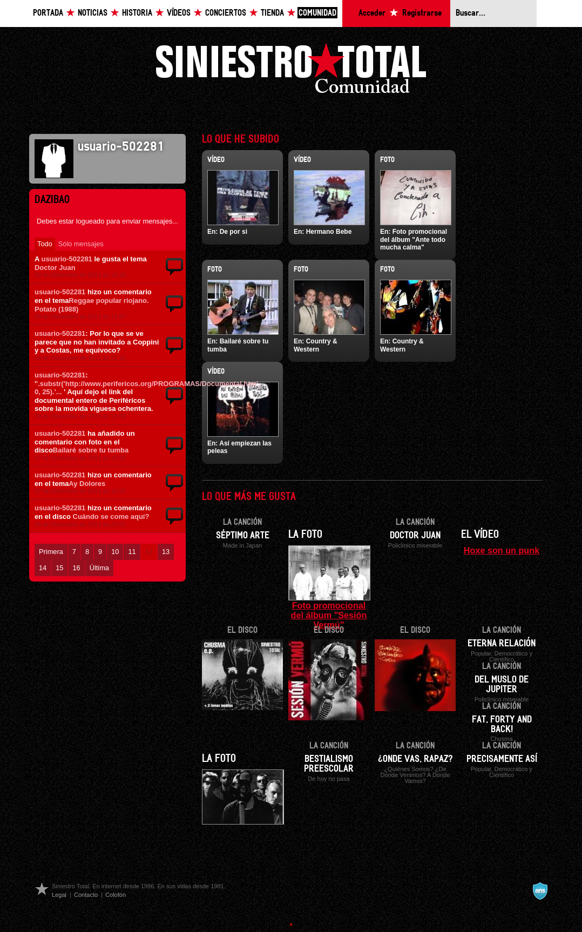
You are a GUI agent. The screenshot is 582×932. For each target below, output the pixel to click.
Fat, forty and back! (502, 724)
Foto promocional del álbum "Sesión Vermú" (329, 615)
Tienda (272, 13)
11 (132, 552)
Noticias (92, 13)
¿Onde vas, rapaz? (415, 759)
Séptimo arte (242, 535)
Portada (48, 13)
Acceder (371, 13)
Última (99, 568)
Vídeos (179, 13)
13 (166, 552)
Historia (137, 13)
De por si (233, 231)
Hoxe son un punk (501, 550)
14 (42, 568)
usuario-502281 (66, 259)
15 (59, 568)
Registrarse (422, 13)
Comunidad (317, 13)
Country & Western (315, 345)
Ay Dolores (87, 483)
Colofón (115, 895)
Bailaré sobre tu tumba (90, 450)
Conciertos (225, 13)
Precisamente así (501, 759)
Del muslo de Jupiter (502, 685)
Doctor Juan (55, 268)
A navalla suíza (539, 891)
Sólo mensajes (81, 244)
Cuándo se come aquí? (111, 516)
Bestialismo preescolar (329, 764)
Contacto (86, 895)
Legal (59, 895)
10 (115, 552)
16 (76, 568)
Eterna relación (502, 643)
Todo (44, 244)
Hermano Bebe (329, 231)
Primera (51, 552)
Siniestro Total (291, 71)
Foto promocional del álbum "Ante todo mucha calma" (413, 239)
